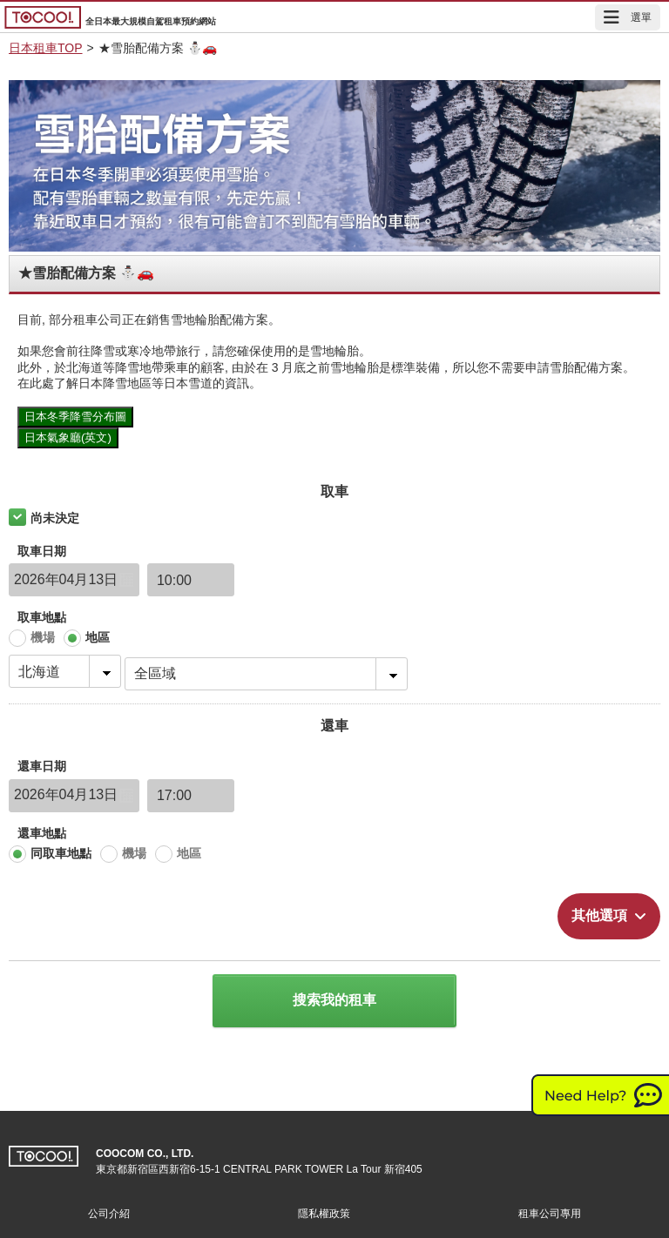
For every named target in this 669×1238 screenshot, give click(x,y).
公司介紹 (109, 1214)
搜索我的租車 (334, 999)
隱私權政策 (324, 1214)
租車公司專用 (549, 1214)
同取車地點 (60, 853)
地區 (97, 637)
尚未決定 (54, 518)
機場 (42, 637)
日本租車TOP (46, 48)
